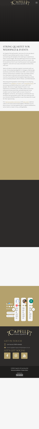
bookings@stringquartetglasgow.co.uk (18, 347)
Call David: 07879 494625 (14, 344)
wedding (14, 83)
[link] (19, 333)
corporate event (28, 83)
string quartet (10, 102)
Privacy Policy (24, 370)
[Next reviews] (33, 309)
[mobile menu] (36, 2)
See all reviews (10, 312)
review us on (9, 315)
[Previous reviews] (13, 309)
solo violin (26, 102)
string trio (17, 102)
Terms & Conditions (15, 370)
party (19, 83)
